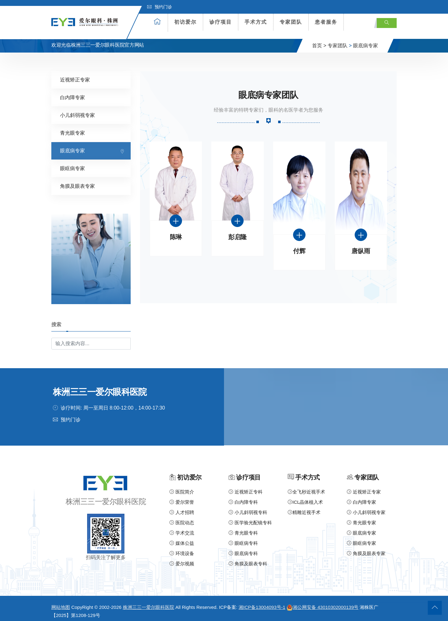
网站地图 (60, 602)
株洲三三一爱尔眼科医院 (148, 602)
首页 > (319, 41)
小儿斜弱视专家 (77, 111)
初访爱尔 (185, 22)
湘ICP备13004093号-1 (262, 602)
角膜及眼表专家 (77, 181)
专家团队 (291, 22)
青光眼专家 (72, 128)
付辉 (299, 247)
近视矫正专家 (75, 75)
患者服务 (326, 22)
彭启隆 (237, 233)
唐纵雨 (361, 247)
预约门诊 (159, 6)
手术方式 (256, 22)
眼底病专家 (365, 41)
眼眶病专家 (72, 164)
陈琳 (176, 233)
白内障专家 (72, 93)
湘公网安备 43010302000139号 (322, 602)
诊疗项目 (220, 22)
